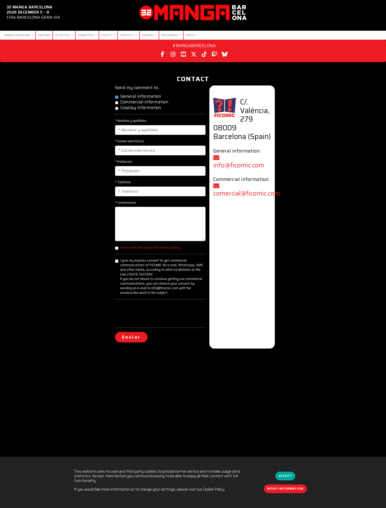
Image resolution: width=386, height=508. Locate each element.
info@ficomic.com (238, 162)
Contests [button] (127, 35)
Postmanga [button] (170, 35)
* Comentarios (125, 202)
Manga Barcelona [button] (18, 35)
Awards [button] (148, 35)
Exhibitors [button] (86, 35)
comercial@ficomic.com (246, 190)
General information (140, 96)
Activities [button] (63, 35)
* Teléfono (123, 182)
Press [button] (191, 35)
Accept (285, 475)
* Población (123, 161)
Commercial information (144, 102)
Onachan (44, 35)
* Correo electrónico (129, 141)
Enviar (131, 337)
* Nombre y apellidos (130, 120)
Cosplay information (140, 107)
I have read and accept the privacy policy (150, 247)
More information (285, 488)
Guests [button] (107, 35)
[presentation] (154, 313)
